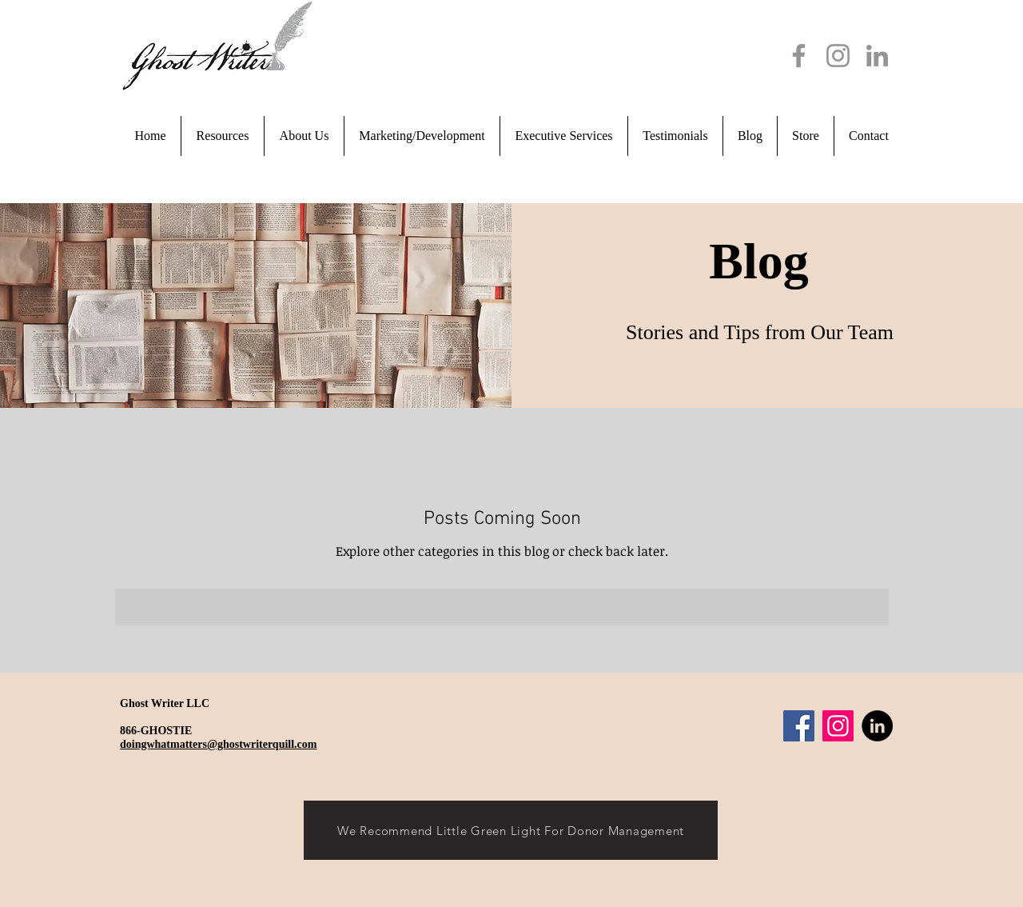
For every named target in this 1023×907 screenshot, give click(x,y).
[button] (304, 136)
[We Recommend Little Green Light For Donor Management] (511, 830)
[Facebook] (798, 55)
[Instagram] (838, 55)
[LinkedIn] (877, 55)
